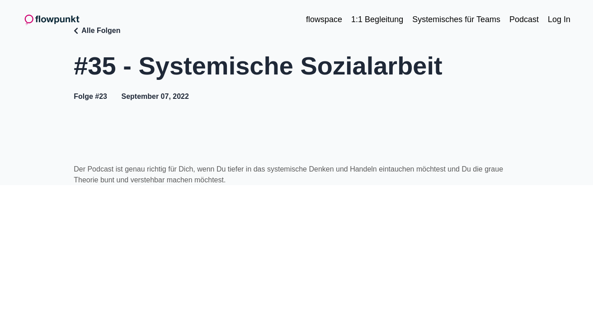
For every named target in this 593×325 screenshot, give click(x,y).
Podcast (524, 19)
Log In (559, 19)
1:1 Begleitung (377, 19)
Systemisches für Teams (456, 19)
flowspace (324, 19)
